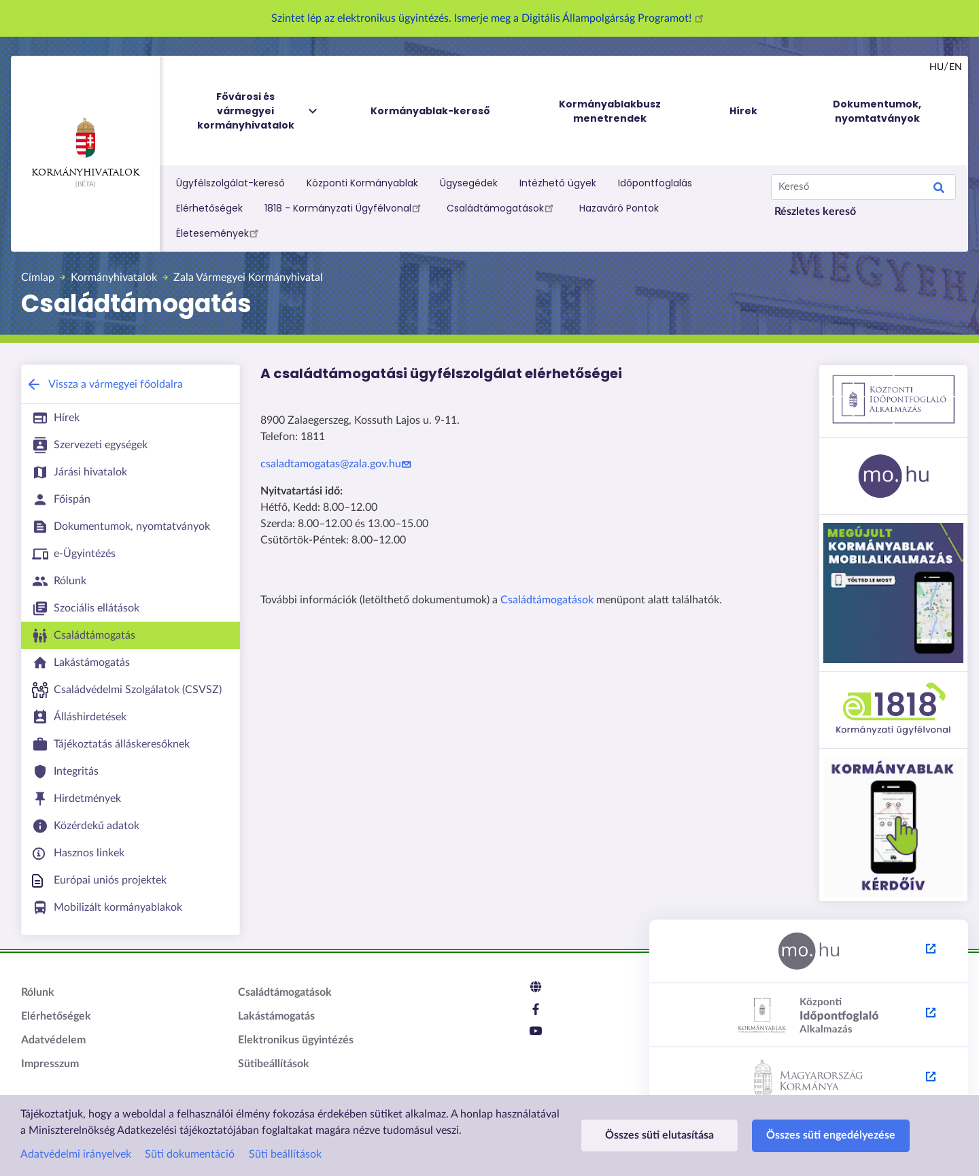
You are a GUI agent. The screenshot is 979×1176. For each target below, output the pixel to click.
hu (936, 67)
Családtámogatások (502, 207)
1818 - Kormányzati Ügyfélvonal (344, 207)
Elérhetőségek (209, 208)
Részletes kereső (815, 211)
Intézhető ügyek (557, 183)
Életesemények (219, 232)
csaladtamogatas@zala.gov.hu (337, 463)
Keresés (938, 190)
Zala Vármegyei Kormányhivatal (248, 277)
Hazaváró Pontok (619, 208)
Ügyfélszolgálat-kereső (230, 183)
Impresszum (50, 1063)
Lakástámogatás (276, 1016)
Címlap (37, 277)
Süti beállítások (285, 1154)
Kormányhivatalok (85, 148)
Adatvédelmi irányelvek (75, 1154)
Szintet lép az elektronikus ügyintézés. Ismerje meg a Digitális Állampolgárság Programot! (489, 18)
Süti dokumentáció (190, 1154)
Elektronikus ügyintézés (296, 1040)
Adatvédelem (53, 1040)
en (955, 67)
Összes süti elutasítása (659, 1135)
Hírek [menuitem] (743, 111)
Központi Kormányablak (362, 183)
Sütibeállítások (273, 1063)
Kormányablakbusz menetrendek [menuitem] (610, 111)
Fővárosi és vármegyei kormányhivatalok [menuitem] (258, 111)
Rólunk (37, 992)
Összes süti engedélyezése (830, 1135)
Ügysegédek (469, 183)
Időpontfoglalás (655, 183)
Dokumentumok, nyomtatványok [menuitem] (877, 111)
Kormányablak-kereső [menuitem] (430, 111)
